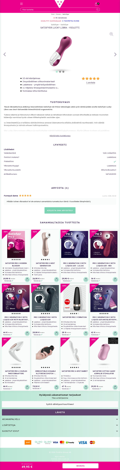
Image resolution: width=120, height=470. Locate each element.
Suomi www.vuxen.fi (60, 461)
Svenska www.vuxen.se (60, 459)
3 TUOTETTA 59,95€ (70, 21)
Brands (58, 14)
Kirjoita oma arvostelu (60, 210)
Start (52, 14)
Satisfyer (66, 14)
